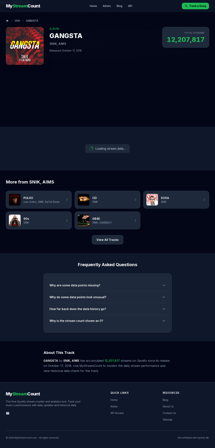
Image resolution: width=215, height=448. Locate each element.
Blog (119, 5)
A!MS (62, 44)
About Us (168, 406)
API (130, 5)
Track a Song (195, 5)
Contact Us (169, 413)
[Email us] (7, 413)
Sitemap (167, 419)
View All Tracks (107, 240)
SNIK (17, 20)
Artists (107, 5)
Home (93, 5)
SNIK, (54, 44)
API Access (117, 413)
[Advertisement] (107, 99)
